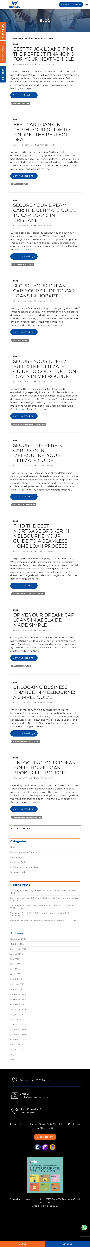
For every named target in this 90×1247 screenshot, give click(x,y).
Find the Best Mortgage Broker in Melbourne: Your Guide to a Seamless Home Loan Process (41, 536)
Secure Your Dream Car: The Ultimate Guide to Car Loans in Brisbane (44, 212)
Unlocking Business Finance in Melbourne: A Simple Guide (44, 692)
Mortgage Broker (18, 862)
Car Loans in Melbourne (24, 505)
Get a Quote (3, 31)
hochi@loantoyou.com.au (34, 1097)
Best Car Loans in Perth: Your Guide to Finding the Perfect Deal (41, 132)
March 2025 (16, 979)
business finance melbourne (26, 742)
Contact (41, 1128)
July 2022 (14, 1054)
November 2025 (18, 939)
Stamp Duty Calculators (52, 1124)
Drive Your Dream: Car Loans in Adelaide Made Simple (43, 620)
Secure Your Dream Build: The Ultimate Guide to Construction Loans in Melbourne (44, 368)
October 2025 (17, 944)
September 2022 (18, 1044)
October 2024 (17, 1004)
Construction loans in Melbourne (29, 424)
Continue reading (25, 95)
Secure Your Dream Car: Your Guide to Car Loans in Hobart (44, 291)
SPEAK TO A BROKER (70, 4)
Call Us (22, 1244)
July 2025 (14, 959)
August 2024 (16, 1014)
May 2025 (15, 969)
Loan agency (16, 857)
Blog (15, 44)
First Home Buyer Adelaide (40, 1233)
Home (13, 1124)
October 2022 (17, 1039)
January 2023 (16, 1024)
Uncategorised (17, 872)
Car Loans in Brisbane (23, 265)
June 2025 (15, 964)
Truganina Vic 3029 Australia (35, 1080)
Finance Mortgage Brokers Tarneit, (41, 1216)
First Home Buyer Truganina (58, 1226)
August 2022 (16, 1049)
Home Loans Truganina (50, 1237)
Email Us (67, 1244)
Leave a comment (45, 64)
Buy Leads (74, 1124)
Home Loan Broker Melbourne (27, 817)
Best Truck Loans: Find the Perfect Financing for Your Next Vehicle (43, 54)
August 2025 (16, 954)
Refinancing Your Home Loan (24, 867)
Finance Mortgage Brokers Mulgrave (29, 1213)
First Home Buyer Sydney (45, 1230)
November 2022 (18, 1034)
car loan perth (20, 184)
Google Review (45, 1137)
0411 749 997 (27, 1112)
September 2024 (18, 1009)
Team (33, 1124)
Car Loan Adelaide (21, 666)
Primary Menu (86, 4)
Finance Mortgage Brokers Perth (38, 1220)
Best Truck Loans (21, 103)
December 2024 (18, 994)
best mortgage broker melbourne (28, 594)
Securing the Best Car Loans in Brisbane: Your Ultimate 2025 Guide (43, 920)
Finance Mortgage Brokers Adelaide (49, 1223)
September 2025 (18, 949)
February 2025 (17, 984)
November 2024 (18, 999)
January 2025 (16, 989)
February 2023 (17, 1019)
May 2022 (15, 1059)
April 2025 (15, 974)
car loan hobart (20, 340)
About (23, 1124)
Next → (26, 828)
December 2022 (18, 1029)
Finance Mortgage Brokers (23, 852)
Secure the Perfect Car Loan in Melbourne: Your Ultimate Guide (39, 452)
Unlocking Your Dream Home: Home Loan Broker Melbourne (45, 767)
